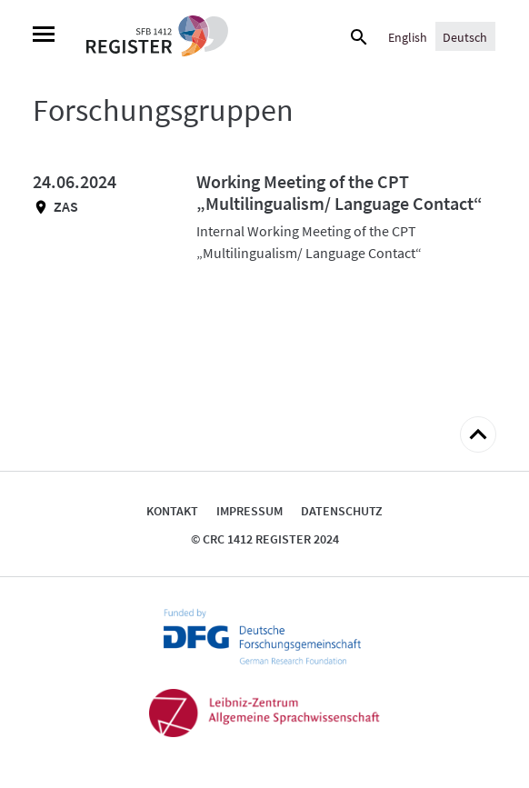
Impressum (249, 511)
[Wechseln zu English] (407, 36)
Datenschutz (342, 511)
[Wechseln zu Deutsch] (465, 36)
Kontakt (172, 511)
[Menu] (44, 36)
